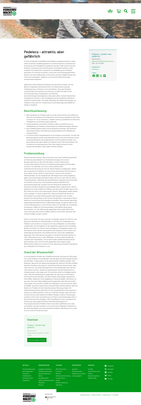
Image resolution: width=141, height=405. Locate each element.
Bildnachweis (85, 395)
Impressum (107, 395)
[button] (128, 11)
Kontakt (115, 395)
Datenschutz (96, 395)
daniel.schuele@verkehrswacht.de (103, 61)
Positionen (95, 69)
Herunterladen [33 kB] (37, 340)
